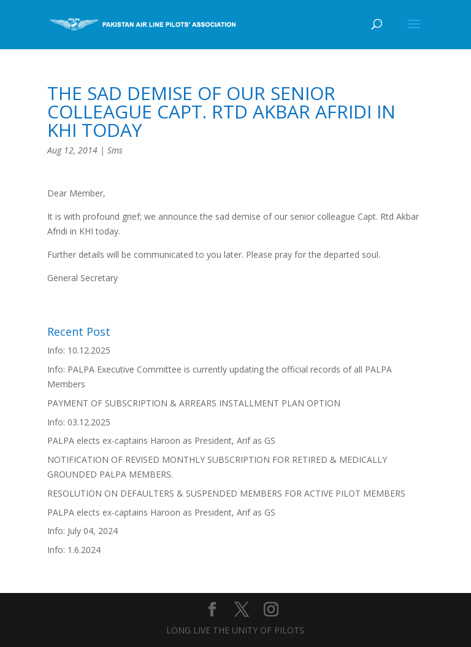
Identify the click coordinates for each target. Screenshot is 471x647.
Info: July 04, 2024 (82, 531)
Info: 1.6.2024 (74, 550)
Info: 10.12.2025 (78, 350)
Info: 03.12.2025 (78, 422)
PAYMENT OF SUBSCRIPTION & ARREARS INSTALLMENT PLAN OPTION (193, 403)
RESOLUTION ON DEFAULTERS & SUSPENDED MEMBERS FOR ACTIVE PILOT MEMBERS (226, 493)
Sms (115, 150)
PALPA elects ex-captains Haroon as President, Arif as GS (161, 440)
